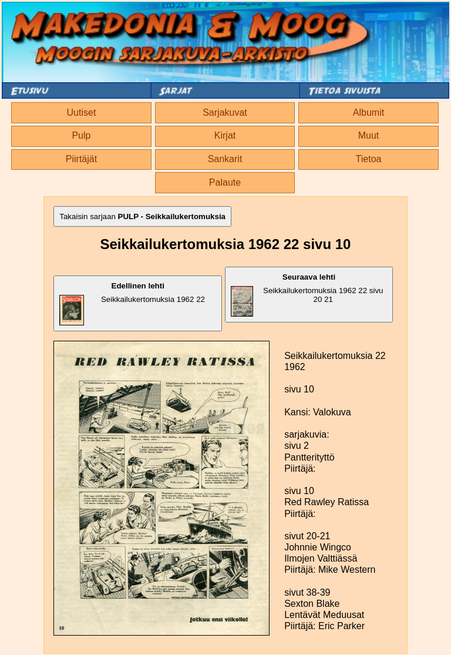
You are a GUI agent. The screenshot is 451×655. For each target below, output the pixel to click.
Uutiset (81, 112)
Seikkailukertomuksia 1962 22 (132, 303)
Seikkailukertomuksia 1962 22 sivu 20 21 (307, 295)
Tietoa (369, 159)
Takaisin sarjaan (142, 216)
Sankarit (225, 159)
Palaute (225, 182)
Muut (368, 135)
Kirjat (224, 135)
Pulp (81, 135)
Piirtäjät (81, 159)
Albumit (368, 112)
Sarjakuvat (225, 112)
